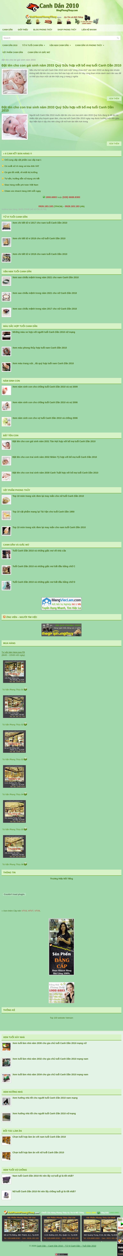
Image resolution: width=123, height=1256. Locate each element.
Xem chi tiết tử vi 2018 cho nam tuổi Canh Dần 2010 (39, 254)
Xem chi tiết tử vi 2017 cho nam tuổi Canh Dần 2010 (39, 222)
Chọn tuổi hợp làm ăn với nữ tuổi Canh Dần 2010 (38, 1152)
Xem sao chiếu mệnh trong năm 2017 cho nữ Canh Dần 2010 (44, 308)
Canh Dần (7, 30)
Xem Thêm (114, 98)
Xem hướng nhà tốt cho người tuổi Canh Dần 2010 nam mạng (45, 1098)
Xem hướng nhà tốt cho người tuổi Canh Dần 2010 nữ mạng (44, 1113)
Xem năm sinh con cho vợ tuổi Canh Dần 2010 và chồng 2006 (45, 418)
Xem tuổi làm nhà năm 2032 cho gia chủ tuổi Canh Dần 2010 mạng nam (50, 1059)
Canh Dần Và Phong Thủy (90, 44)
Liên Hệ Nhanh (89, 30)
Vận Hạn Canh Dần (61, 44)
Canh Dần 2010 (9, 45)
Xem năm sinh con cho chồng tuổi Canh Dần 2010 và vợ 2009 (45, 386)
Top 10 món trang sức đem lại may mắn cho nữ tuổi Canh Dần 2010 (48, 496)
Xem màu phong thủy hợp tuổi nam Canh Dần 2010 (39, 347)
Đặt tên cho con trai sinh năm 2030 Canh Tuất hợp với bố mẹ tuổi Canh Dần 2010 (55, 472)
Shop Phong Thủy (66, 30)
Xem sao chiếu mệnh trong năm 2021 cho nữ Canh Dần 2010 (44, 293)
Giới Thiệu (23, 30)
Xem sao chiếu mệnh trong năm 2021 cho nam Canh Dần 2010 (45, 277)
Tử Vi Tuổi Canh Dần (34, 44)
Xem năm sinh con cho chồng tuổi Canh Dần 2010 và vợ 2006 (45, 402)
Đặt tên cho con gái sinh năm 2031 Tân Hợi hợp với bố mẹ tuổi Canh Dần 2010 (53, 441)
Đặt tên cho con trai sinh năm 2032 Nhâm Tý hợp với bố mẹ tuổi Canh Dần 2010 (54, 457)
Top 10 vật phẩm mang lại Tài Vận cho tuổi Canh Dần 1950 (43, 511)
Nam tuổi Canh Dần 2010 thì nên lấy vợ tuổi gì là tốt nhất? (43, 1176)
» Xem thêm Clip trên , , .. (21, 911)
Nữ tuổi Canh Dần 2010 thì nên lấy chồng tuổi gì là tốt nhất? (44, 1191)
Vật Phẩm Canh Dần (12, 52)
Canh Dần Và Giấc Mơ (39, 52)
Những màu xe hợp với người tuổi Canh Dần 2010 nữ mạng (43, 332)
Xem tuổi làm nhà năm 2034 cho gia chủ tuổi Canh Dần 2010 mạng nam (50, 1074)
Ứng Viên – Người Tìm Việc (21, 617)
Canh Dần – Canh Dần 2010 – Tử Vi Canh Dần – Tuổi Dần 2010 (66, 1246)
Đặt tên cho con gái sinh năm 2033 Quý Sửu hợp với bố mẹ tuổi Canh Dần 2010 (61, 65)
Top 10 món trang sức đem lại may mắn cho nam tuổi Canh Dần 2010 (49, 527)
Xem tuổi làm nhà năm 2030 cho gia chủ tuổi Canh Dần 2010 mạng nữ (49, 1043)
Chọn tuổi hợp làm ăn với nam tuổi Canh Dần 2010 (39, 1137)
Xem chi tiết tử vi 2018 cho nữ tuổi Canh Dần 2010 (39, 238)
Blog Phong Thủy (42, 30)
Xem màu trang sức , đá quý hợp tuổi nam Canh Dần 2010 (43, 363)
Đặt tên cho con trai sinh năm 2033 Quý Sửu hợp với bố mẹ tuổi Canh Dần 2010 (58, 108)
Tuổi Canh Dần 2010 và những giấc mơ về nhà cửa (39, 550)
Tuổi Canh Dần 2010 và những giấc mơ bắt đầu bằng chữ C (43, 566)
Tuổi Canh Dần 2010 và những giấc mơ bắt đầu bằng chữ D (43, 582)
